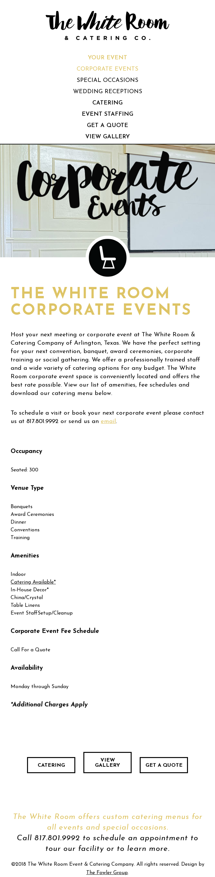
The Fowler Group (107, 872)
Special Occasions (107, 80)
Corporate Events (107, 69)
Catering (107, 103)
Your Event (107, 58)
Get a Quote (107, 126)
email (108, 422)
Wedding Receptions (107, 92)
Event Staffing (107, 114)
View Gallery (107, 137)
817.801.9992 (42, 422)
